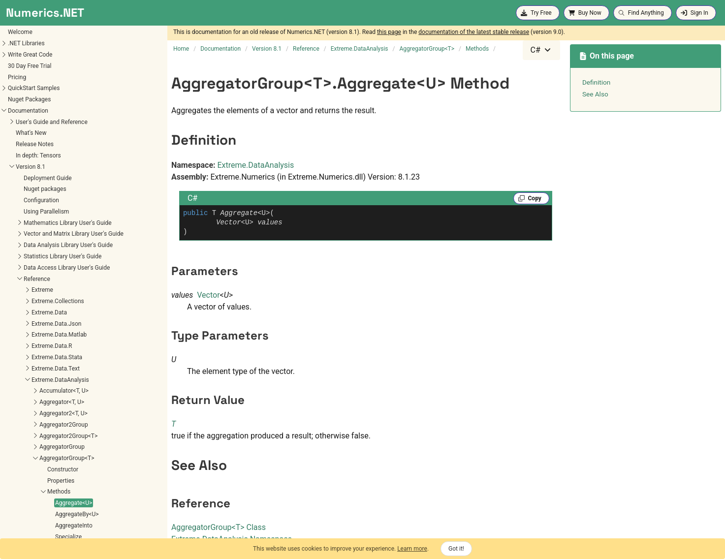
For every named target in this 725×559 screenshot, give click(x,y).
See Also (595, 94)
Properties (19, 324)
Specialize (27, 380)
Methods (18, 335)
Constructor (21, 313)
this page (389, 32)
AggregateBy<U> (36, 357)
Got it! (456, 548)
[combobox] (541, 50)
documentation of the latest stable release (473, 32)
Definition (596, 82)
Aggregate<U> (32, 346)
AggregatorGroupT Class (218, 527)
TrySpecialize (31, 402)
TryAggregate (32, 391)
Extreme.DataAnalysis (256, 165)
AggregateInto (33, 369)
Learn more (412, 548)
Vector (208, 295)
